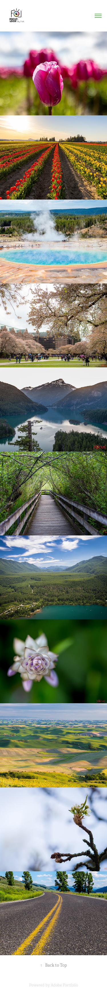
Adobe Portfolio (64, 985)
